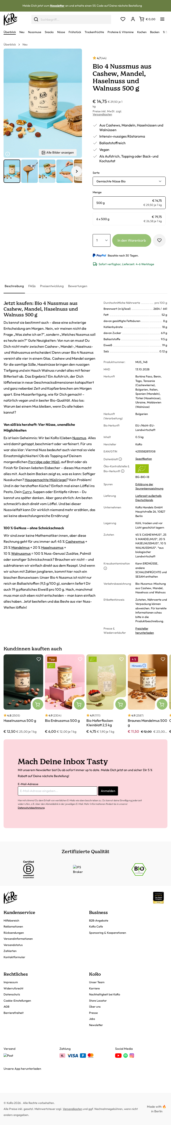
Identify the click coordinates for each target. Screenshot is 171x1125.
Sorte (96, 172)
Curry (26, 491)
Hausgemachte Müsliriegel (46, 480)
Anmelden (108, 791)
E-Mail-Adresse (28, 784)
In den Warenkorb (132, 240)
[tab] (14, 286)
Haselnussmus (52, 547)
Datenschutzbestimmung (31, 807)
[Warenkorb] (147, 19)
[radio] (129, 202)
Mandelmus (20, 547)
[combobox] (71, 19)
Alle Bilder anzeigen (57, 152)
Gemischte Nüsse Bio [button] (111, 181)
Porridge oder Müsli (43, 462)
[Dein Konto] (132, 19)
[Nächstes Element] (76, 171)
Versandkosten (102, 114)
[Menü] (162, 18)
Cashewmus (75, 541)
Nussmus (79, 438)
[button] (12, 171)
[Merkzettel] (122, 19)
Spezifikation (143, 458)
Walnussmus (21, 553)
